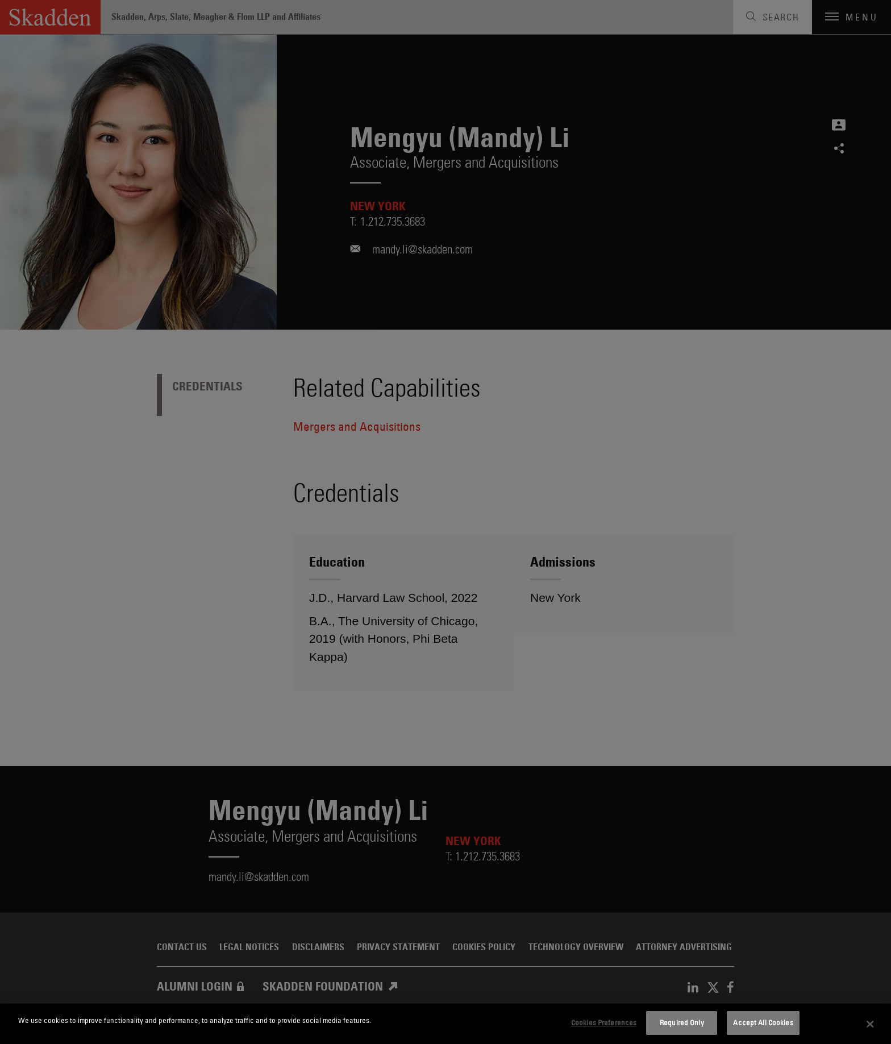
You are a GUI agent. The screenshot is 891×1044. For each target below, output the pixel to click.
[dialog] (445, 1024)
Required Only (682, 1022)
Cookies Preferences (603, 1022)
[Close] (870, 1024)
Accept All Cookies (763, 1022)
